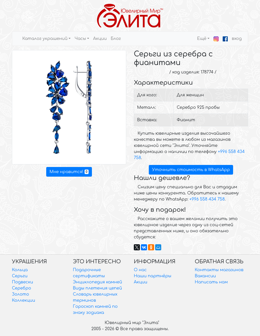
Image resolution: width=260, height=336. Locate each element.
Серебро (21, 288)
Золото (20, 294)
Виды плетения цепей (97, 288)
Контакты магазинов (219, 270)
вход (237, 38)
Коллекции (23, 300)
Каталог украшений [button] (45, 38)
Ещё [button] (201, 38)
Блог (116, 38)
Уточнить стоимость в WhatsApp (191, 169)
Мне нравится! (69, 172)
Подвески (22, 282)
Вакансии (205, 276)
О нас (140, 270)
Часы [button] (80, 38)
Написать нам (211, 282)
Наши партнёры (152, 276)
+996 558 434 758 (207, 199)
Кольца (20, 270)
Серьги (19, 276)
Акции (100, 38)
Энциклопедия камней (97, 282)
